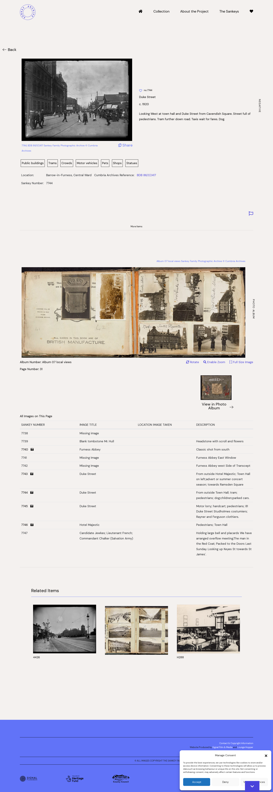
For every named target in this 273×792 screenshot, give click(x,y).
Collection (161, 11)
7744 (27, 492)
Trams (52, 163)
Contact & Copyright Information (236, 743)
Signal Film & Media (222, 747)
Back (12, 49)
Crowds (66, 163)
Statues (131, 163)
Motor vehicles (87, 163)
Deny (225, 782)
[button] (266, 755)
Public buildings (33, 163)
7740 (27, 449)
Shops (117, 163)
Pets (105, 163)
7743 (27, 474)
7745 (27, 506)
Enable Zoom (214, 362)
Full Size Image (241, 362)
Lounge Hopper (245, 747)
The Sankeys (229, 11)
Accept (196, 782)
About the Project (194, 11)
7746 (27, 525)
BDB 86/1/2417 (146, 175)
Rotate (192, 362)
